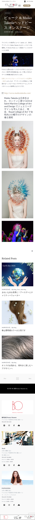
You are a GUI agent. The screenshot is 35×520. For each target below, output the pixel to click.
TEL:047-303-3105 (6, 422)
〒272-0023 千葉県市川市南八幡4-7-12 (12, 419)
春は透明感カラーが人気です (14, 330)
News (18, 289)
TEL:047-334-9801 (6, 457)
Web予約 (26, 5)
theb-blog (23, 289)
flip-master (19, 32)
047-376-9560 (30, 1)
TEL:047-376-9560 (6, 497)
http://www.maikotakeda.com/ (17, 93)
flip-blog (7, 13)
